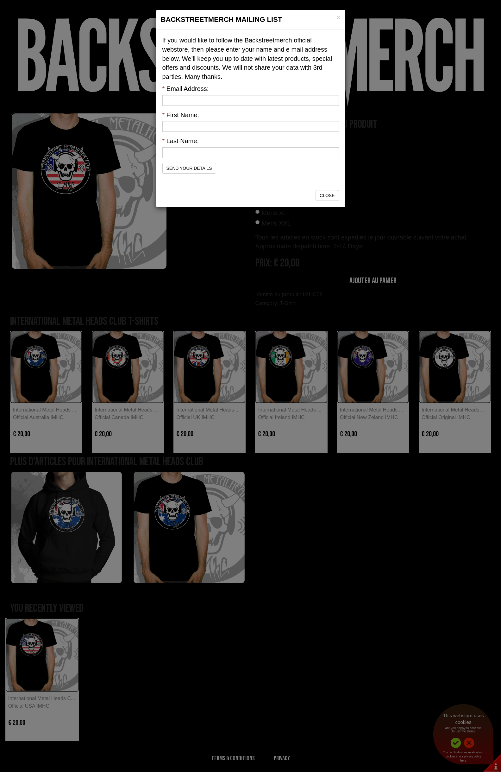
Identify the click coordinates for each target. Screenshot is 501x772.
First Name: (180, 115)
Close (327, 195)
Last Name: (180, 140)
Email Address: (185, 88)
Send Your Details (189, 168)
